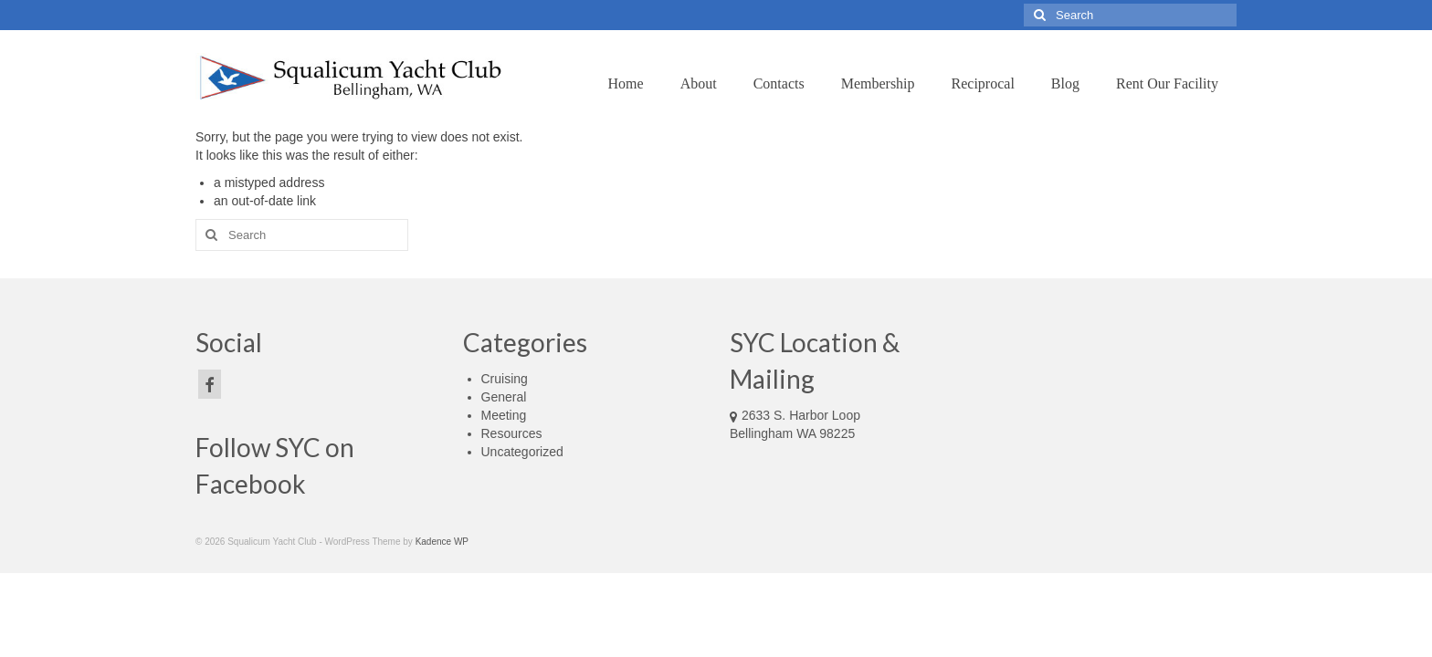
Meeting (504, 415)
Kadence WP (442, 542)
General (504, 397)
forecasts (1093, 452)
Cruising (504, 378)
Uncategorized (522, 451)
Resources (511, 433)
